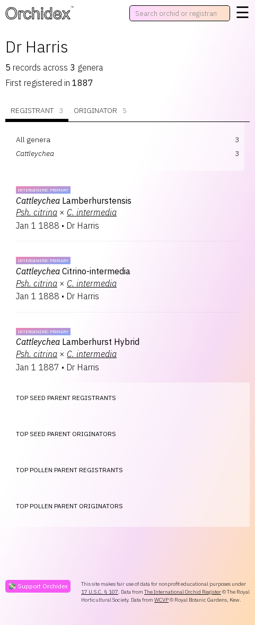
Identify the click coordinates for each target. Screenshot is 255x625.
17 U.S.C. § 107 (99, 591)
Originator (100, 110)
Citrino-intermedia (73, 271)
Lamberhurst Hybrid (77, 341)
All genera (33, 139)
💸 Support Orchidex (38, 586)
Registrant (37, 110)
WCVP (161, 599)
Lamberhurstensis (73, 200)
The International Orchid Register (182, 591)
